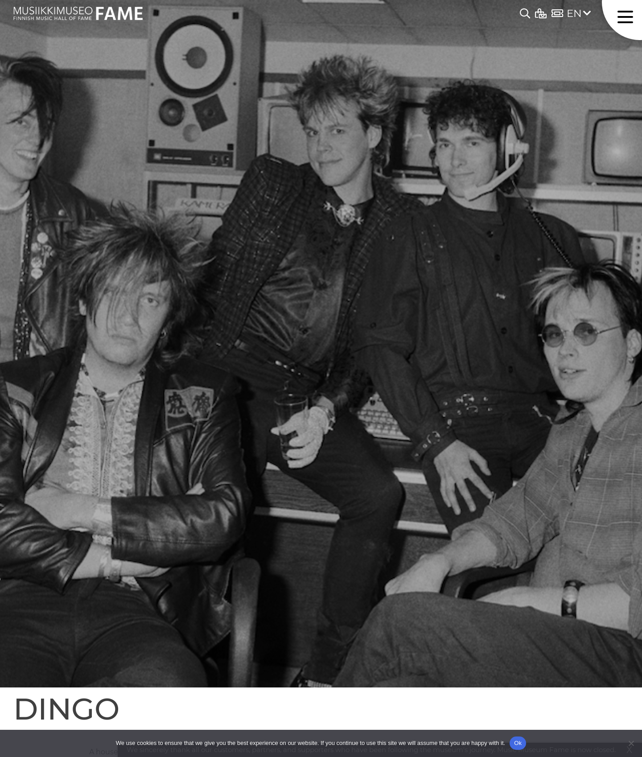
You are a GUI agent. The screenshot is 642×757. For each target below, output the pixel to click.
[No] (630, 743)
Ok (518, 743)
